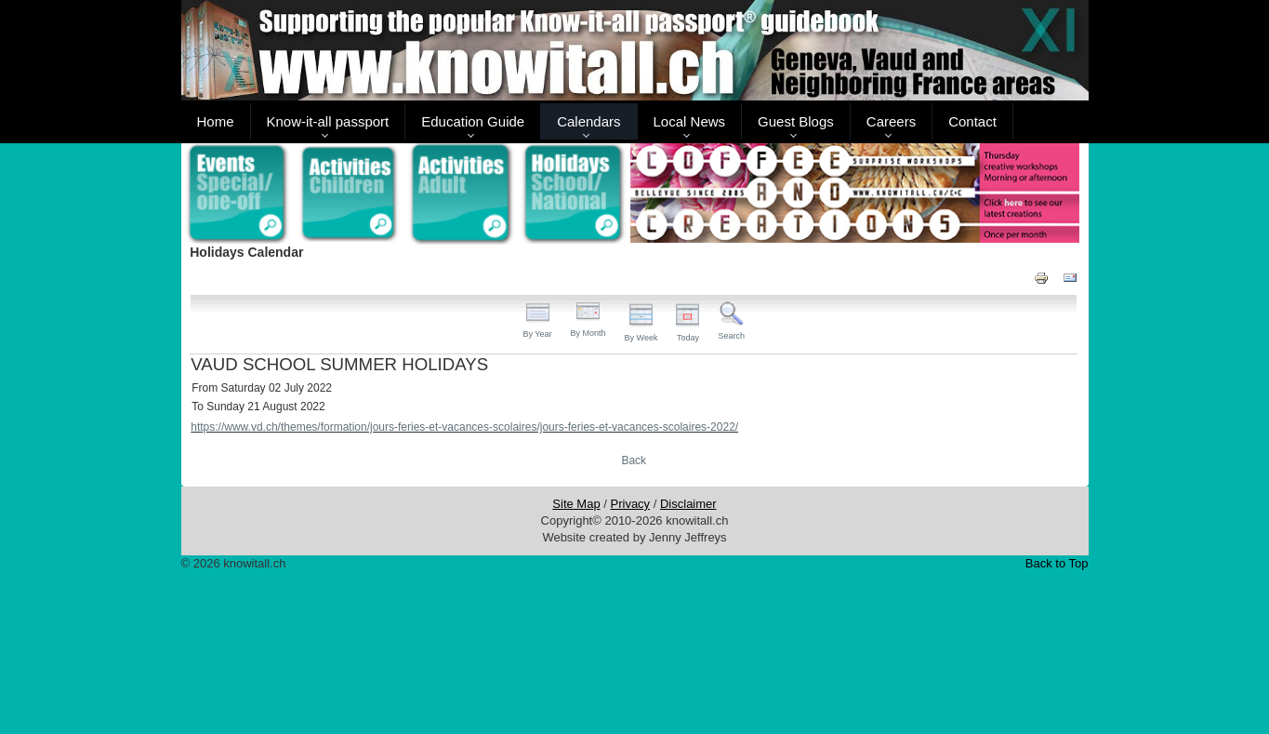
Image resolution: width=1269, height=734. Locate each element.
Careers (891, 121)
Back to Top (1057, 563)
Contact (972, 121)
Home (215, 121)
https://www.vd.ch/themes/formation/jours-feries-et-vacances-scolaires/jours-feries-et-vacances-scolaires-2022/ (464, 427)
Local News (690, 121)
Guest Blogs (796, 121)
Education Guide (472, 121)
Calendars (588, 121)
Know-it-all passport (328, 121)
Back (633, 460)
